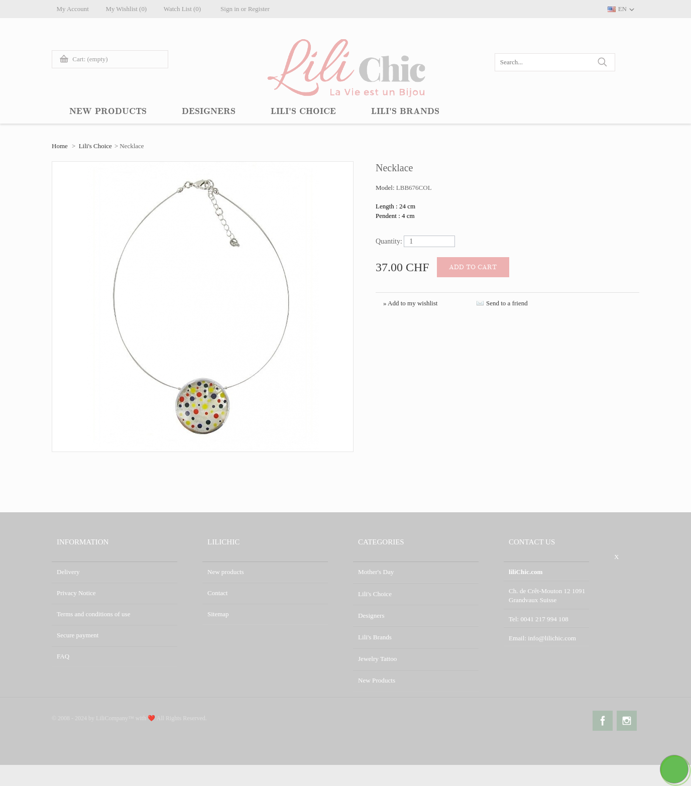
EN (622, 9)
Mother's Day (376, 572)
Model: (386, 187)
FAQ (63, 656)
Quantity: (389, 241)
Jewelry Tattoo (377, 656)
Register (261, 9)
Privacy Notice (76, 593)
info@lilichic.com (551, 636)
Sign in (232, 9)
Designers (371, 614)
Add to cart (473, 267)
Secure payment (77, 635)
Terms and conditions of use (93, 614)
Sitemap (218, 614)
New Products (376, 677)
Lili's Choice (95, 146)
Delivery (68, 572)
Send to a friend (507, 303)
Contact (217, 593)
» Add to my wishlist (410, 303)
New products (225, 572)
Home (60, 146)
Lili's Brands (374, 635)
